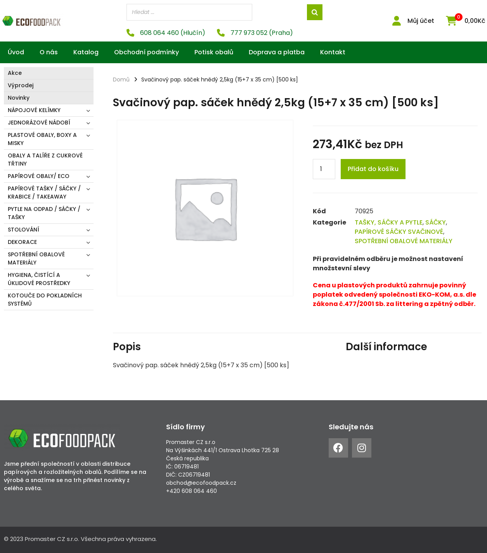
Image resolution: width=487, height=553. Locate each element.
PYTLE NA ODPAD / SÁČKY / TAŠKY (44, 213)
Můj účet (420, 20)
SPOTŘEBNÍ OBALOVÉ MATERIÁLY (36, 258)
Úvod (16, 52)
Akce (15, 73)
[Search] (314, 12)
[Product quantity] (324, 169)
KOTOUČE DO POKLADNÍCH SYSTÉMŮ (45, 300)
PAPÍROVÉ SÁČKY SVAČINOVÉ (399, 231)
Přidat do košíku (373, 168)
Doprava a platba (277, 52)
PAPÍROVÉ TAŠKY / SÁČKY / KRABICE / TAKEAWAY (44, 192)
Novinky (18, 98)
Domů (121, 79)
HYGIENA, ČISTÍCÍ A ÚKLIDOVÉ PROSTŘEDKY (39, 279)
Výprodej (20, 85)
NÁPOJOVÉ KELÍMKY (34, 110)
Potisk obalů (213, 52)
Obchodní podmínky (146, 52)
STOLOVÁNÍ (23, 229)
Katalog (86, 52)
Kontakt (332, 52)
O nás (49, 52)
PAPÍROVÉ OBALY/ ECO (38, 176)
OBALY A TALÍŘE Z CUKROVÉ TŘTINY (45, 160)
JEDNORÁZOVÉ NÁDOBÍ (39, 122)
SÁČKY (435, 222)
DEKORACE (22, 242)
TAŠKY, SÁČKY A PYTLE (389, 222)
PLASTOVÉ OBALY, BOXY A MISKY (42, 139)
